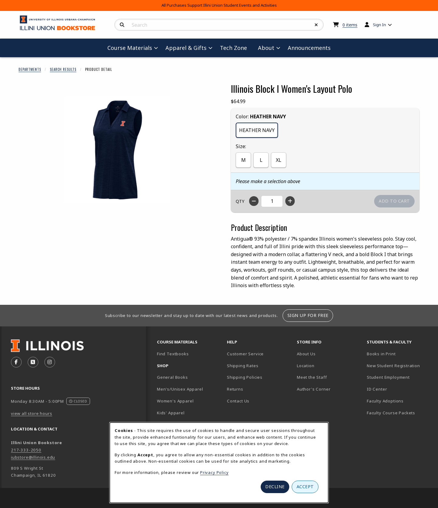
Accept (305, 486)
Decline (275, 486)
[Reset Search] (316, 25)
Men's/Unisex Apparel (180, 389)
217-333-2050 (26, 450)
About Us (306, 354)
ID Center (398, 389)
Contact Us (238, 401)
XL (278, 160)
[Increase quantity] (290, 201)
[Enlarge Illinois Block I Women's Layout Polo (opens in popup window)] (117, 150)
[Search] (122, 25)
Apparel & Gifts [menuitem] (186, 47)
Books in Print (399, 354)
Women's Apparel (175, 401)
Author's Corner (313, 389)
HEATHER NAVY (257, 130)
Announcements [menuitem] (309, 47)
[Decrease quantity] (254, 201)
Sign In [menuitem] (379, 24)
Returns (235, 389)
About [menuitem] (266, 47)
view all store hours (31, 413)
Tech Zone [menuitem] (236, 47)
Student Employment (399, 377)
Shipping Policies (244, 377)
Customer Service (245, 354)
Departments (30, 69)
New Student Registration (393, 365)
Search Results (63, 69)
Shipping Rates (243, 365)
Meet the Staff (312, 377)
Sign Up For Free (307, 315)
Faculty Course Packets (391, 413)
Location (306, 365)
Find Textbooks (173, 354)
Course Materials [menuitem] (129, 47)
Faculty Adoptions (385, 401)
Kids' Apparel (171, 413)
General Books (172, 377)
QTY (240, 201)
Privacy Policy (214, 472)
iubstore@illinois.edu (33, 457)
